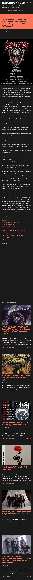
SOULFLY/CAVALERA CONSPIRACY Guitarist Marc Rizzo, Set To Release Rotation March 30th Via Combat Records (16, 330)
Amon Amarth (8, 230)
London (4, 234)
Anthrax (15, 230)
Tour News (21, 235)
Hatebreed (22, 232)
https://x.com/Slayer (5, 220)
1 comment (9, 576)
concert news (21, 230)
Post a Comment (10, 347)
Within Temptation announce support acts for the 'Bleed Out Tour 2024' (16, 513)
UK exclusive (5, 237)
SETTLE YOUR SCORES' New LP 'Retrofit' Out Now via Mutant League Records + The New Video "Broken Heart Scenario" (16, 559)
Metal (23, 234)
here (10, 209)
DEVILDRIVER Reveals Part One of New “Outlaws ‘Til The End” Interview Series (16, 378)
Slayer (16, 235)
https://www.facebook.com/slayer (8, 224)
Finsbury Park (15, 232)
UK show (10, 237)
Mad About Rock (13, 3)
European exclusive (7, 232)
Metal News (5, 235)
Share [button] (3, 239)
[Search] (27, 2)
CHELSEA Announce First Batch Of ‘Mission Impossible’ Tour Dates (15, 423)
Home (3, 10)
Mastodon (18, 234)
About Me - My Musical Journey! (15, 10)
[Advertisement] (16, 288)
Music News (11, 235)
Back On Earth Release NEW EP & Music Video (14, 468)
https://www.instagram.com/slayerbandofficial (10, 222)
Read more (28, 347)
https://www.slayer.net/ (7, 167)
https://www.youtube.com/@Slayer (8, 226)
